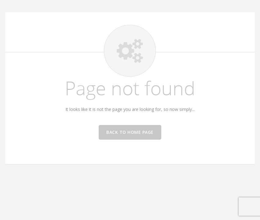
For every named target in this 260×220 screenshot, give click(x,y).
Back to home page (130, 132)
